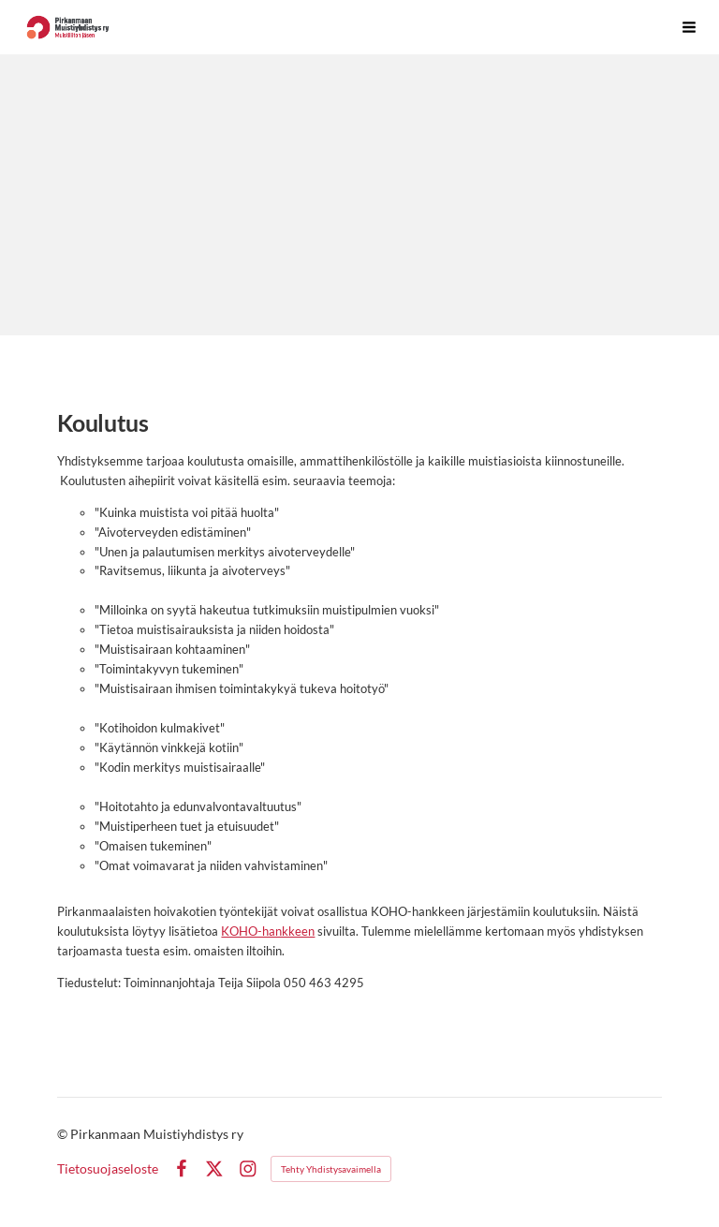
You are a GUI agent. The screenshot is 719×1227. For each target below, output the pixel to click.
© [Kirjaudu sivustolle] (63, 1134)
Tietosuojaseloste (107, 1168)
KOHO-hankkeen (268, 931)
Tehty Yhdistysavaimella (331, 1169)
